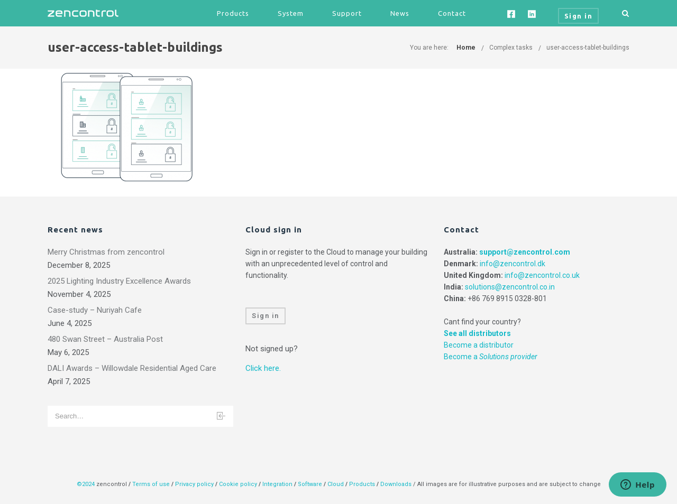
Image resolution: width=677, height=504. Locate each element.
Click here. (263, 368)
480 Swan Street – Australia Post (105, 339)
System (291, 13)
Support (347, 13)
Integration (277, 484)
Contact (452, 13)
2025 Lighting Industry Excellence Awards (119, 281)
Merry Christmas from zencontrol (106, 252)
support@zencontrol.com (524, 252)
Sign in (265, 316)
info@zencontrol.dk (512, 263)
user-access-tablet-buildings (587, 47)
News (399, 13)
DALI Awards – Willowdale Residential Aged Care (132, 368)
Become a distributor (479, 345)
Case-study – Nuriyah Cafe (95, 310)
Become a (490, 356)
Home (465, 47)
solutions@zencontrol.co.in (510, 287)
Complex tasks (511, 47)
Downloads (395, 484)
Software (310, 484)
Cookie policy (238, 484)
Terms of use (151, 484)
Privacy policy (194, 484)
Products (233, 13)
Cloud (336, 484)
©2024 (86, 484)
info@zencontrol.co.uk (542, 275)
